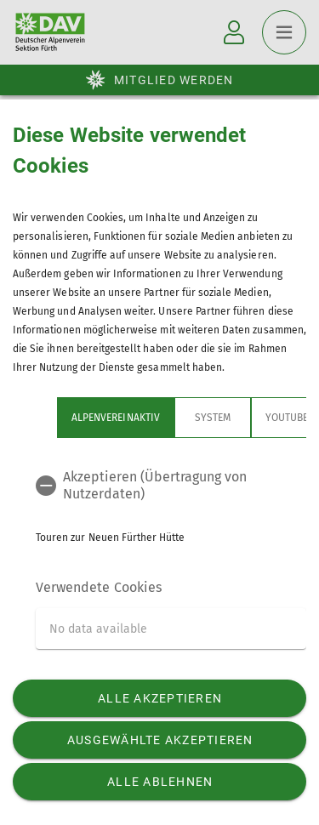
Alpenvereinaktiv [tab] (115, 418)
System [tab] (213, 418)
